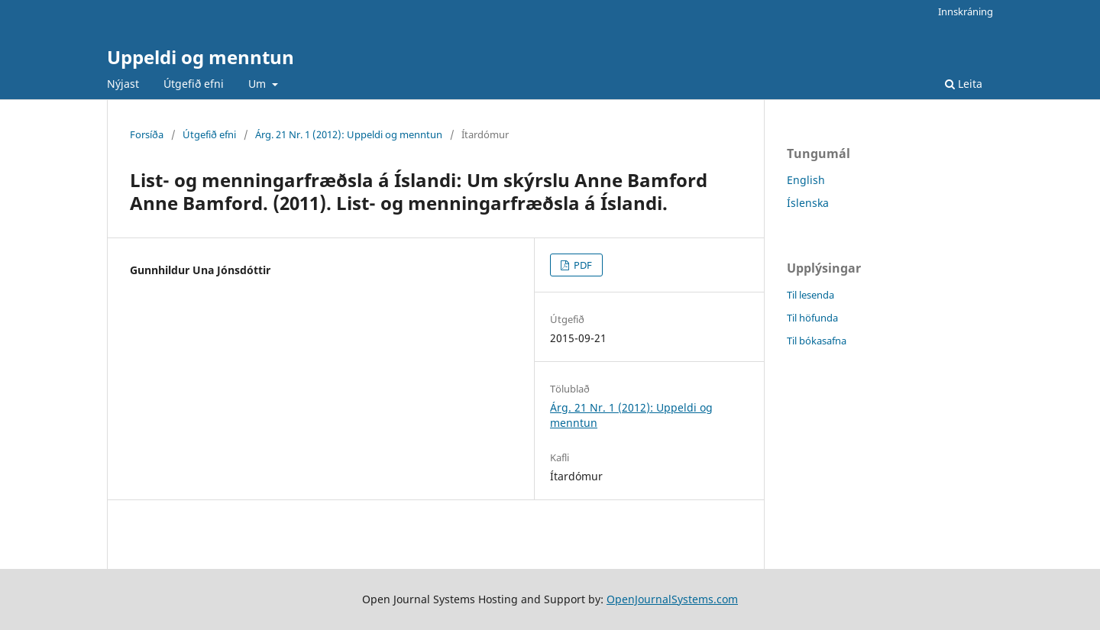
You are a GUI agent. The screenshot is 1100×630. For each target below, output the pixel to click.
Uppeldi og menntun (200, 56)
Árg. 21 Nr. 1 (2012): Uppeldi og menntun (348, 134)
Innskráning (965, 11)
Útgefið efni (193, 83)
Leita (963, 83)
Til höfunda (812, 318)
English (806, 180)
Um (258, 83)
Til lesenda (810, 295)
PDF (581, 265)
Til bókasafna (816, 340)
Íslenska (808, 202)
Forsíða (146, 134)
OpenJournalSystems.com (672, 599)
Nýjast (123, 83)
